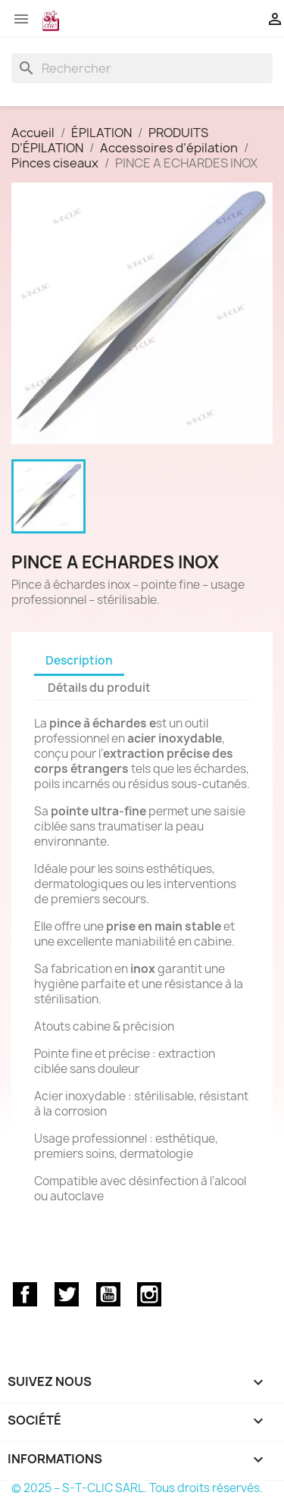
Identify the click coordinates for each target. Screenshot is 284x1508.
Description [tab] (79, 660)
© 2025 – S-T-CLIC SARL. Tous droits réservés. (137, 1488)
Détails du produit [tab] (99, 688)
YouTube (108, 1294)
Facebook (25, 1294)
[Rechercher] (142, 68)
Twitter (67, 1294)
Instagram (149, 1294)
